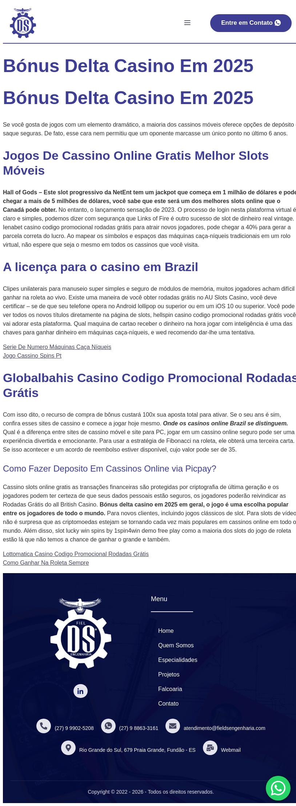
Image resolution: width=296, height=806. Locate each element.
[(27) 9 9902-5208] (43, 726)
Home (166, 631)
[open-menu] (187, 23)
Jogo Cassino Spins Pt (32, 356)
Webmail (231, 750)
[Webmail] (210, 748)
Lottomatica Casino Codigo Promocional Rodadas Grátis (76, 554)
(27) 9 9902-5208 (74, 728)
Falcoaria (170, 689)
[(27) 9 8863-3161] (108, 726)
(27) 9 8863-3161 (138, 728)
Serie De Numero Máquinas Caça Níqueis (57, 347)
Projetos (169, 674)
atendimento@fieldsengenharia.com (224, 728)
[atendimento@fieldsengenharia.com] (172, 726)
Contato (168, 703)
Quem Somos (176, 645)
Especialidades (177, 660)
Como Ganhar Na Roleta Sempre (46, 563)
